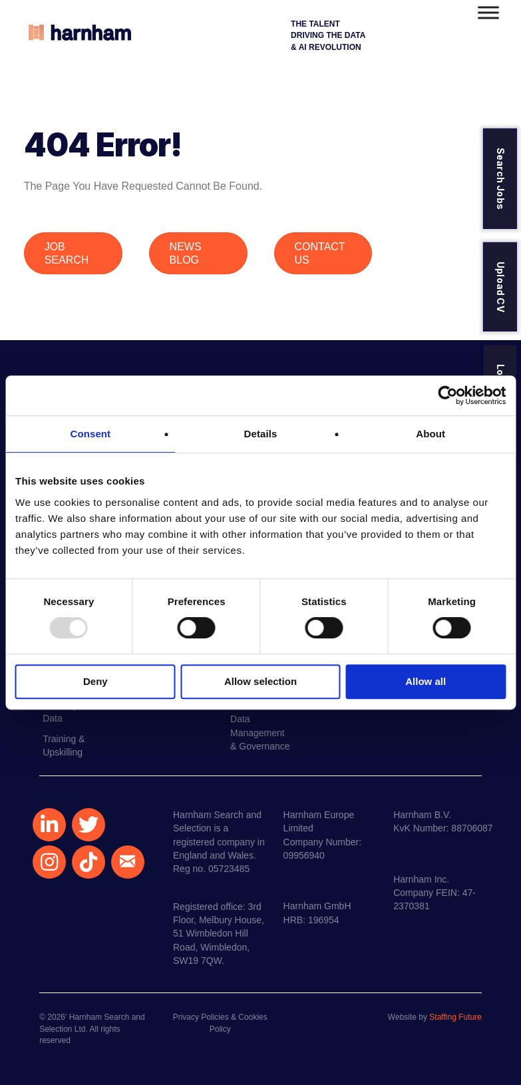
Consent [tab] (90, 433)
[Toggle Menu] (488, 12)
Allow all (425, 681)
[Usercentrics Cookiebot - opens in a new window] (447, 395)
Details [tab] (260, 433)
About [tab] (430, 433)
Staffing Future (455, 1017)
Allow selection (260, 681)
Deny (95, 681)
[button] (49, 824)
